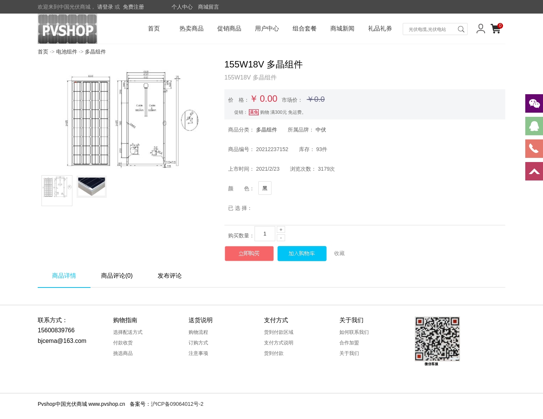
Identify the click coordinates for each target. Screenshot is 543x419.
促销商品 (229, 28)
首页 (154, 28)
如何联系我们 (354, 332)
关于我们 (349, 353)
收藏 (339, 253)
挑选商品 (123, 353)
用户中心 (267, 28)
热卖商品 (191, 28)
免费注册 (133, 7)
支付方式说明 (278, 343)
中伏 (321, 130)
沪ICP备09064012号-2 (177, 404)
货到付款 (274, 353)
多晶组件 (95, 52)
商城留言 (208, 7)
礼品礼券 (380, 28)
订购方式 (198, 343)
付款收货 (123, 343)
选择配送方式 (128, 332)
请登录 (105, 7)
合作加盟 (349, 343)
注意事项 (198, 353)
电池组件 (66, 52)
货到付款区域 (278, 332)
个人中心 (182, 7)
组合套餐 (305, 28)
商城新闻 (342, 28)
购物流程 (198, 332)
